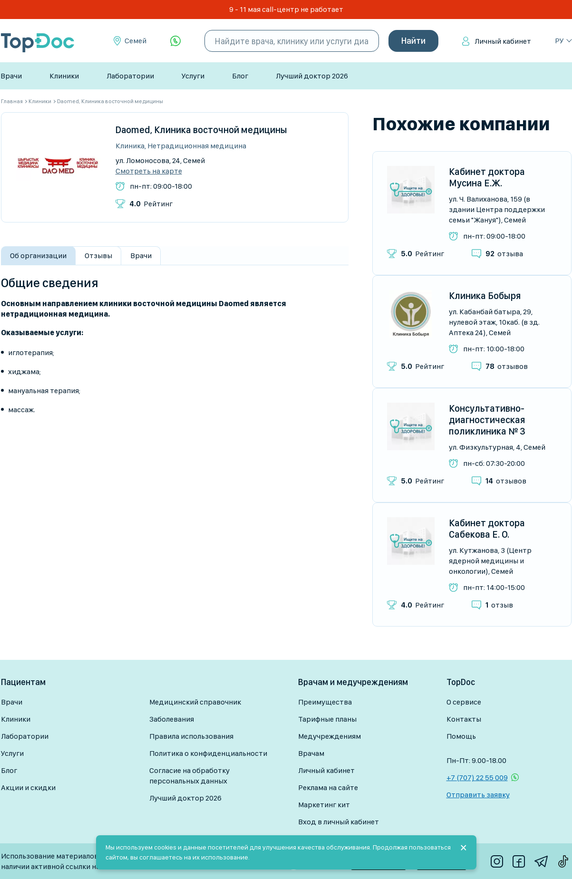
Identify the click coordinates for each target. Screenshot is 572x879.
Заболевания (171, 719)
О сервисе (463, 701)
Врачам (311, 753)
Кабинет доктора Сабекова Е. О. (487, 528)
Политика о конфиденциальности (208, 753)
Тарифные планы (327, 719)
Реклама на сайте (328, 787)
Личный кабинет (503, 41)
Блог (240, 75)
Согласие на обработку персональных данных (189, 775)
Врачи (11, 75)
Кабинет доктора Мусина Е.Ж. (487, 177)
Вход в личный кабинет (338, 821)
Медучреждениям (329, 736)
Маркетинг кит (324, 804)
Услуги (193, 75)
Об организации (38, 255)
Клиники (64, 75)
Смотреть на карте (149, 171)
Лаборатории (130, 75)
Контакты (463, 719)
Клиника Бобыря (485, 295)
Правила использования (191, 736)
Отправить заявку (478, 794)
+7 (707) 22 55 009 (477, 777)
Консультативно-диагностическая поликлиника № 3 (487, 420)
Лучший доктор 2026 (312, 75)
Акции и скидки (28, 787)
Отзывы (98, 255)
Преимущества (325, 701)
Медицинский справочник (195, 701)
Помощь (461, 736)
